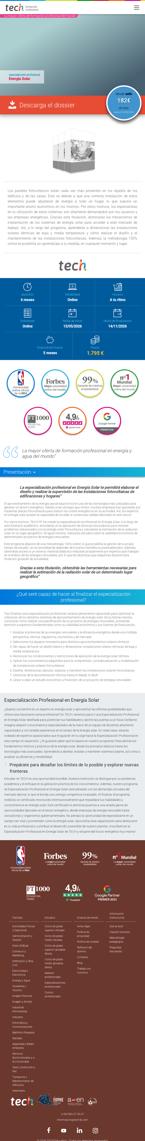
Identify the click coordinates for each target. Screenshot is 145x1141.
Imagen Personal (22, 996)
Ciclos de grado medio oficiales (54, 938)
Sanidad (17, 1038)
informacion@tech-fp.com (72, 1119)
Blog (79, 962)
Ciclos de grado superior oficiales (55, 928)
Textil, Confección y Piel (23, 1069)
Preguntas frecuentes (116, 949)
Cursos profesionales (53, 994)
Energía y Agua (21, 980)
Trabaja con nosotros (84, 970)
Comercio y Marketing (19, 953)
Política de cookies (88, 941)
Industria (17, 1017)
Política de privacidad (83, 934)
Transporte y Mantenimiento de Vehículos (23, 1081)
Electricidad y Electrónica (20, 972)
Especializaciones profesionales (55, 984)
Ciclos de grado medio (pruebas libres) (54, 963)
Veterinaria (18, 1090)
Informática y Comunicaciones (22, 1024)
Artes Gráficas (20, 945)
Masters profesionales (53, 975)
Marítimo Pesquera (23, 1032)
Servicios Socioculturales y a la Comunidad (23, 1057)
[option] (72, 55)
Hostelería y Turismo (19, 988)
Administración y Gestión (22, 938)
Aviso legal (83, 926)
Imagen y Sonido (22, 1001)
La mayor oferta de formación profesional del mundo (40, 16)
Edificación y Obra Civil (22, 963)
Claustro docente (120, 932)
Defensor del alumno (84, 949)
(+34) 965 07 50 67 (72, 1114)
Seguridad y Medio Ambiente (23, 1046)
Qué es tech (116, 926)
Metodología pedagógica (117, 939)
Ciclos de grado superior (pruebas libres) (55, 949)
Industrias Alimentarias (19, 1009)
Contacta (82, 957)
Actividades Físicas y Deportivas (23, 928)
